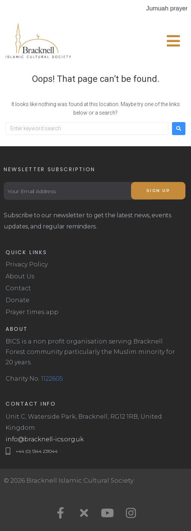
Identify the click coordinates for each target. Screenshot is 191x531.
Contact (18, 288)
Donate (17, 300)
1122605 (52, 378)
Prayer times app (32, 312)
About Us (20, 276)
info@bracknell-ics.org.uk (45, 439)
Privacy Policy (27, 264)
